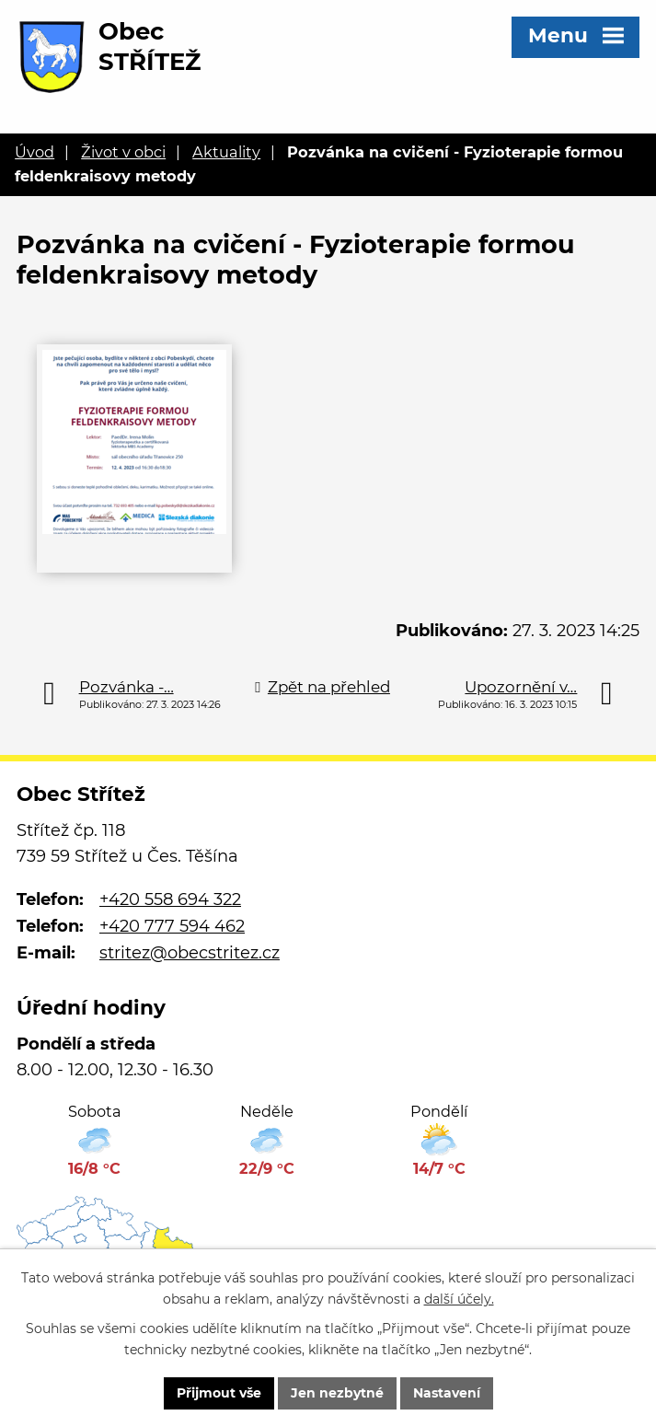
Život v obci (123, 152)
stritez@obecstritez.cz (189, 953)
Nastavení (446, 1393)
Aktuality (226, 152)
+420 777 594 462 (172, 926)
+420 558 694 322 (170, 899)
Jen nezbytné (337, 1393)
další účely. (459, 1299)
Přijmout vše (219, 1393)
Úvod (34, 152)
